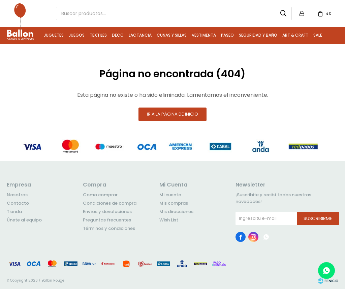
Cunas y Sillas (172, 35)
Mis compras (173, 203)
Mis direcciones (176, 211)
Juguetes (54, 35)
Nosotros (17, 195)
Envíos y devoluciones (107, 211)
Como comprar (100, 195)
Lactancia (140, 35)
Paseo (227, 35)
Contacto (18, 203)
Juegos (77, 35)
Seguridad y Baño (258, 35)
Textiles (98, 35)
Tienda (14, 211)
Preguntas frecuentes (107, 220)
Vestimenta (204, 35)
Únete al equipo (24, 220)
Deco (118, 35)
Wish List (168, 220)
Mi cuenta (170, 195)
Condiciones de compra (109, 203)
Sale (317, 35)
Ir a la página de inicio (172, 114)
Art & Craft (295, 35)
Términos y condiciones (109, 228)
